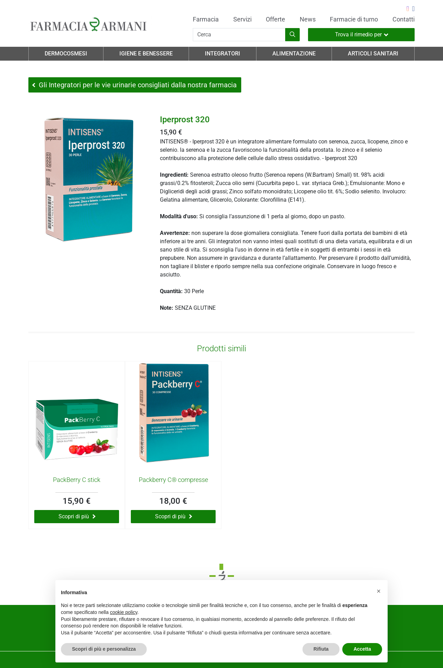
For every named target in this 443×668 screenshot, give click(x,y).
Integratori (222, 53)
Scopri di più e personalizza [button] (104, 649)
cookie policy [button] (123, 612)
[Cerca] (239, 34)
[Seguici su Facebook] (413, 9)
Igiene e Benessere (146, 53)
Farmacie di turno (354, 19)
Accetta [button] (362, 649)
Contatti (403, 19)
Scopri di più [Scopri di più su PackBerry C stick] (77, 516)
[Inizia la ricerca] (292, 34)
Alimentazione (294, 53)
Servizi (242, 19)
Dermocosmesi (66, 53)
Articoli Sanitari (373, 53)
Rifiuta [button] (321, 649)
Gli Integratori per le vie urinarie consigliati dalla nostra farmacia (134, 85)
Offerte (275, 19)
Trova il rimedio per (361, 34)
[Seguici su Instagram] (407, 9)
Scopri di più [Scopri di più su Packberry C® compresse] (173, 516)
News (308, 19)
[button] (378, 591)
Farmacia (206, 19)
